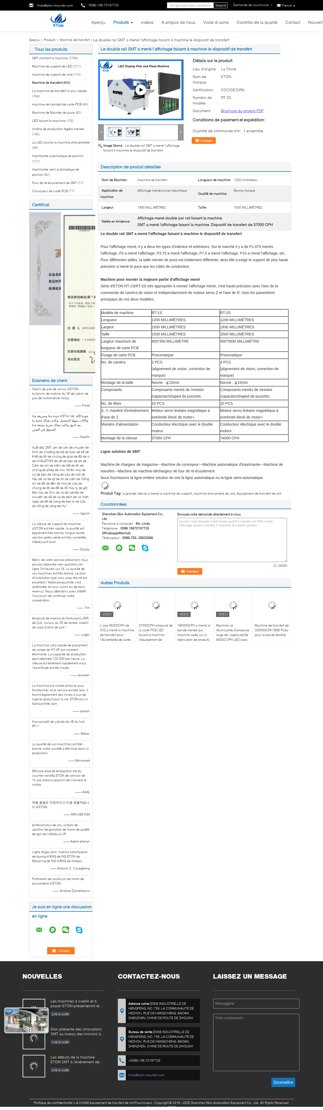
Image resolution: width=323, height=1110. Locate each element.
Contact (292, 22)
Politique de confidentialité (53, 1103)
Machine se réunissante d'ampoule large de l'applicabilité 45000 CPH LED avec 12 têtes (232, 634)
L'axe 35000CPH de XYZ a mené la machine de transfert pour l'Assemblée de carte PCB (117, 634)
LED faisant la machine (48, 121)
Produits (121, 22)
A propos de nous (178, 22)
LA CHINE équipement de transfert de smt (104, 1103)
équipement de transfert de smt (259, 493)
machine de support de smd (52, 74)
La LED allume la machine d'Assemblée (61, 142)
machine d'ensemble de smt (214, 493)
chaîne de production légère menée (58, 129)
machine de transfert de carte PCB (57, 104)
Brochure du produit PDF (242, 110)
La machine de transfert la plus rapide (59, 91)
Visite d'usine (216, 22)
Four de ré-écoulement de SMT (54, 183)
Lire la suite (60, 1014)
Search (220, 5)
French (288, 5)
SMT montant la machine (50, 58)
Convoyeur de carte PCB (50, 191)
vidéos (147, 22)
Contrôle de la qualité (257, 22)
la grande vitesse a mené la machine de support (157, 493)
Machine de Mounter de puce (53, 112)
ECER (172, 1107)
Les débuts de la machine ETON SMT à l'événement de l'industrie (75, 1060)
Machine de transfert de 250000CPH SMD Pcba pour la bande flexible (272, 630)
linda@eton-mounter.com (55, 5)
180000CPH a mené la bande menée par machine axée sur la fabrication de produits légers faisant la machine (193, 637)
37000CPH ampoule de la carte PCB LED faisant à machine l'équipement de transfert (156, 634)
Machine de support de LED (52, 66)
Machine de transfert (74, 40)
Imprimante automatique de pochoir (57, 156)
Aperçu (98, 22)
